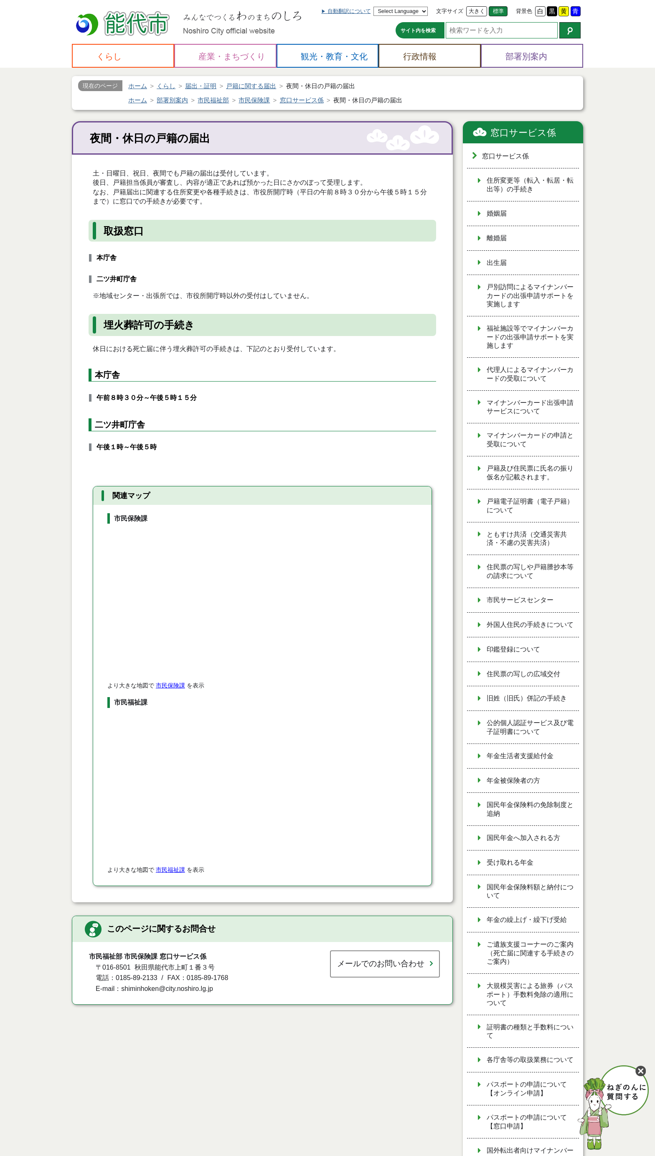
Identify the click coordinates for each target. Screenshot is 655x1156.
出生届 (497, 262)
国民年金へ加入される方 (523, 837)
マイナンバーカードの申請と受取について (530, 440)
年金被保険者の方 (513, 780)
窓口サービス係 (523, 132)
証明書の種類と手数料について (530, 1031)
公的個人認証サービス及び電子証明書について (530, 727)
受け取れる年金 (510, 862)
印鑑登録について (513, 649)
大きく (477, 11)
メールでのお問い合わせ (380, 963)
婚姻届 (497, 213)
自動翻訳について (349, 11)
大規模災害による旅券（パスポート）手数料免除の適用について (530, 994)
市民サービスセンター (520, 599)
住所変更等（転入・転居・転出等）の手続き (530, 185)
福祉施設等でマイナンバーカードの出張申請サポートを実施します (530, 337)
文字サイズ (449, 11)
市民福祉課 (170, 869)
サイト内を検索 (418, 30)
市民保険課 (170, 685)
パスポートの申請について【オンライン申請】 (527, 1089)
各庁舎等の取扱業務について (530, 1059)
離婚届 (497, 238)
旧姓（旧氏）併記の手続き (527, 698)
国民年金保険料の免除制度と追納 (530, 809)
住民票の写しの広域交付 (523, 673)
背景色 (524, 11)
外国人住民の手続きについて (530, 624)
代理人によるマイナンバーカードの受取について (530, 374)
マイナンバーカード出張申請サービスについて (530, 407)
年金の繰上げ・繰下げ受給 (527, 919)
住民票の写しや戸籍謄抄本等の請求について (530, 571)
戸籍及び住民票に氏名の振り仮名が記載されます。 (530, 473)
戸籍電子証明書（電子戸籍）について (530, 506)
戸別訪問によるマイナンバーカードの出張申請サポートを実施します (530, 295)
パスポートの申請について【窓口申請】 (527, 1122)
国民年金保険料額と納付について (530, 891)
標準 (498, 11)
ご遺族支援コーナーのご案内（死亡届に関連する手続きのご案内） (530, 953)
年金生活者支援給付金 (520, 755)
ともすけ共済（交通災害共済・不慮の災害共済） (527, 539)
